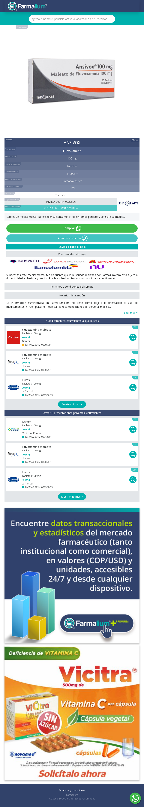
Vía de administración (13, 186)
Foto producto (22, 27)
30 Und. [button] (71, 174)
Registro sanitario (12, 200)
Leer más (129, 312)
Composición (10, 149)
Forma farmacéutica (12, 164)
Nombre (8, 139)
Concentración (10, 156)
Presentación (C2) (11, 171)
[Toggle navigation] (134, 6)
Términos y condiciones (72, 790)
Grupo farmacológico (13, 179)
